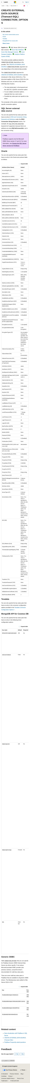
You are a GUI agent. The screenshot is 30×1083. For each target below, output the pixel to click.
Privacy (10, 1076)
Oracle (4, 36)
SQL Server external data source (11, 34)
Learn (3, 5)
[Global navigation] (1, 2)
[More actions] (27, 5)
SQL (7, 5)
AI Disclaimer (4, 1073)
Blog (22, 1073)
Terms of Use (20, 1078)
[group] (15, 791)
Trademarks (4, 1080)
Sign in (27, 2)
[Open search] (23, 2)
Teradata (5, 38)
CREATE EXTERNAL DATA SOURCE (12, 74)
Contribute (3, 1076)
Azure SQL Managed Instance (9, 52)
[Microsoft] (15, 2)
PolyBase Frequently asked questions (15, 1042)
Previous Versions (14, 1073)
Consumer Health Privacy (7, 1078)
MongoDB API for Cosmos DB (10, 40)
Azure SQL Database (18, 49)
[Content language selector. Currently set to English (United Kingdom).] (9, 1066)
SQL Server (13, 5)
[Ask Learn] (24, 5)
